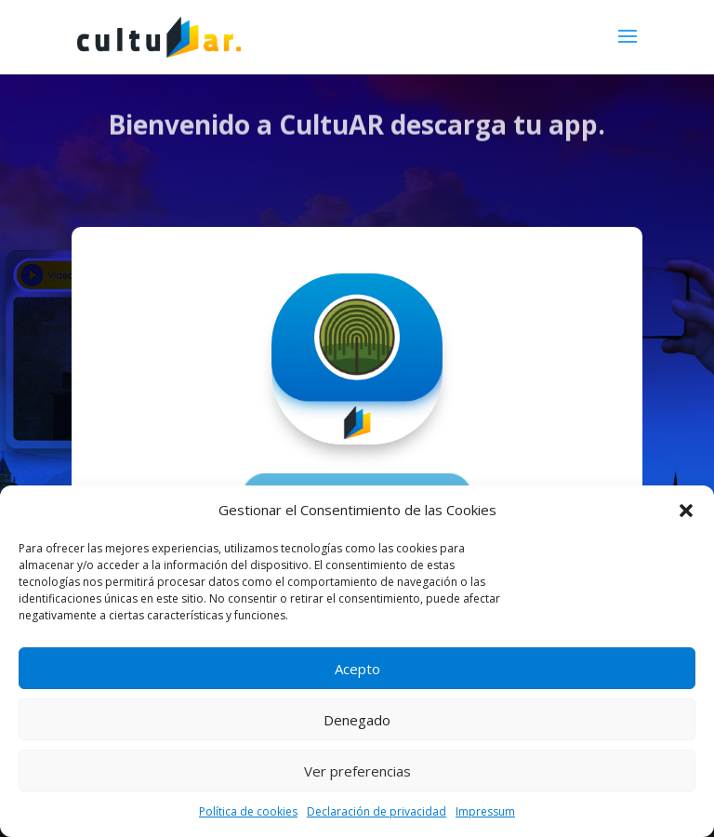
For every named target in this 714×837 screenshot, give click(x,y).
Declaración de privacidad (376, 811)
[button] (686, 510)
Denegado (357, 720)
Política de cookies (248, 811)
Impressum (485, 811)
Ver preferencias (357, 771)
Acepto (357, 668)
